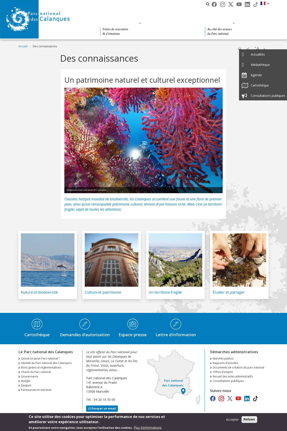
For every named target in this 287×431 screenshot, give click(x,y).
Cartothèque (37, 334)
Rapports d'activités (225, 363)
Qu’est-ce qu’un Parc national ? (40, 358)
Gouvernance (29, 376)
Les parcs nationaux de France (182, 4)
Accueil (22, 46)
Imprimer (239, 48)
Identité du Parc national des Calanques (46, 363)
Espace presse (133, 334)
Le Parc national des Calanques (131, 4)
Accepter (232, 420)
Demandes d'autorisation (85, 334)
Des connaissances (171, 23)
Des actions (218, 23)
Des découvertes (119, 23)
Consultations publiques (228, 381)
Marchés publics (223, 358)
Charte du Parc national (36, 372)
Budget (25, 381)
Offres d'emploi (223, 372)
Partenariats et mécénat (36, 390)
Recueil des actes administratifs (233, 376)
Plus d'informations (148, 428)
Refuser (249, 420)
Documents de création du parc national (238, 367)
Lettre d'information (176, 334)
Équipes (26, 385)
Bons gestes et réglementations (41, 367)
